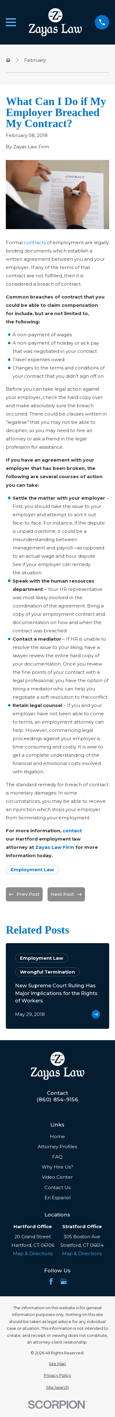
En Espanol (57, 1197)
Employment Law (32, 869)
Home (57, 1136)
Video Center (57, 1177)
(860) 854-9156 (57, 1099)
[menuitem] (57, 1364)
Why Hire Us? (57, 1167)
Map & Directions (33, 1253)
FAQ (57, 1157)
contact (72, 830)
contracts (35, 242)
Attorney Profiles (57, 1147)
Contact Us (57, 1187)
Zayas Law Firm (54, 847)
